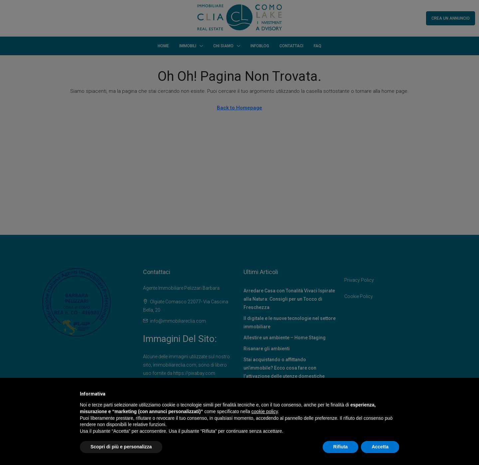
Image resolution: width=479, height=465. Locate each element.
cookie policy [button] (264, 411)
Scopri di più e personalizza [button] (121, 446)
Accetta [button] (380, 446)
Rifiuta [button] (340, 446)
